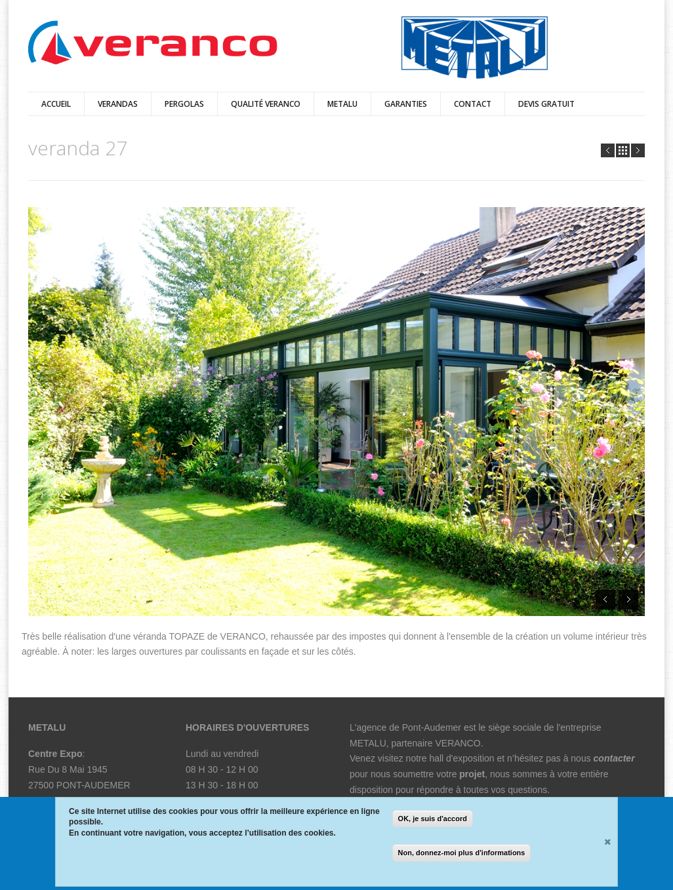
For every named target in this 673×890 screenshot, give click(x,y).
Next (638, 150)
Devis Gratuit (546, 103)
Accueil (56, 103)
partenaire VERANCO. (439, 743)
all (623, 150)
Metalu (342, 103)
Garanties (405, 103)
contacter (614, 758)
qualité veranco (265, 103)
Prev (608, 150)
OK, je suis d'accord (432, 820)
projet (472, 774)
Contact (472, 103)
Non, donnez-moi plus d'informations (461, 854)
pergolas (184, 103)
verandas (118, 103)
